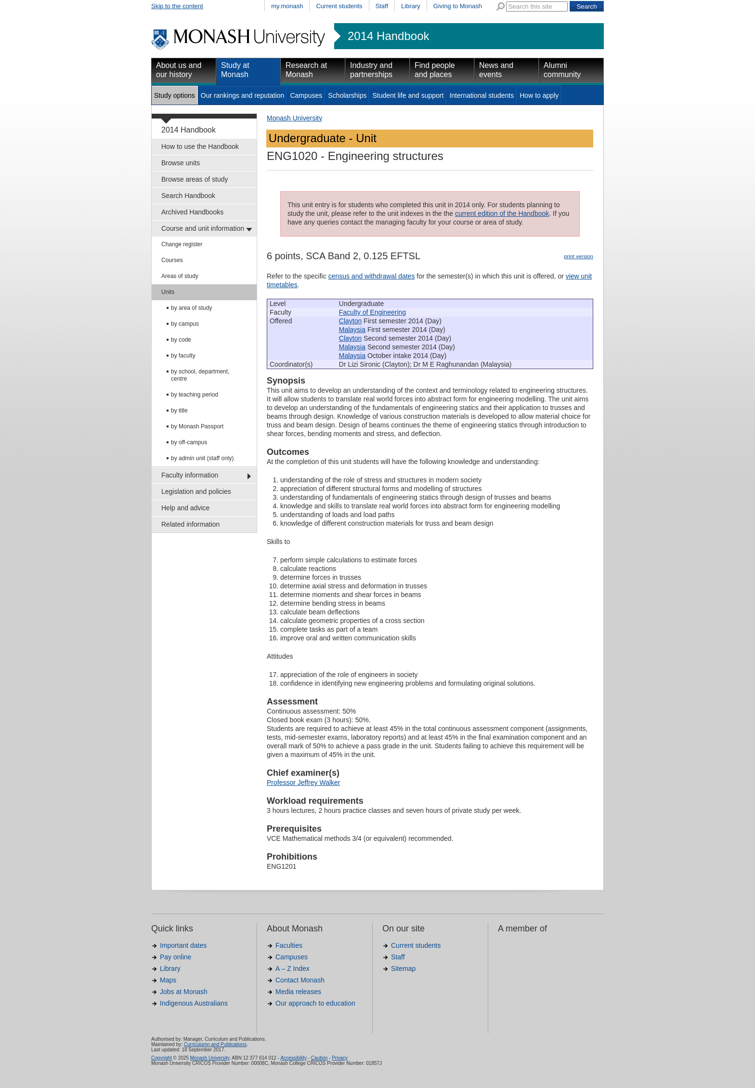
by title (179, 410)
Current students (339, 6)
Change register (181, 244)
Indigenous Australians (194, 1003)
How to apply (539, 95)
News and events (496, 70)
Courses (172, 260)
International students (481, 95)
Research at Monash (306, 70)
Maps (168, 980)
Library (410, 6)
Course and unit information (202, 228)
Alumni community (562, 70)
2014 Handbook (388, 36)
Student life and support (407, 95)
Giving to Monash (457, 6)
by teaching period (194, 394)
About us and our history (178, 70)
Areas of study (179, 276)
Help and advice (185, 508)
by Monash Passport (197, 426)
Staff (382, 6)
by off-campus (189, 442)
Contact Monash (300, 980)
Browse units (180, 163)
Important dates (183, 945)
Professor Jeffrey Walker (303, 782)
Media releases (298, 991)
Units (167, 292)
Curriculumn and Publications (215, 1044)
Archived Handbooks (192, 212)
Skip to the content (177, 6)
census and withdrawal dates (371, 276)
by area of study (191, 308)
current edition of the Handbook (502, 213)
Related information (190, 524)
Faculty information (189, 475)
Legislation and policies (196, 491)
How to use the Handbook (200, 146)
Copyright (161, 1058)
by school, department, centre (200, 375)
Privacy (340, 1058)
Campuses (306, 95)
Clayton (350, 321)
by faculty (183, 355)
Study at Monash (235, 70)
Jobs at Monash (184, 991)
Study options (174, 95)
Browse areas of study (194, 179)
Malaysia (352, 329)
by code (181, 339)
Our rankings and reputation (243, 95)
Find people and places (435, 70)
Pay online (175, 957)
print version (578, 256)
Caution (319, 1058)
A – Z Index (292, 968)
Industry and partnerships (371, 70)
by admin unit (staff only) (202, 458)
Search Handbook (188, 195)
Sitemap (403, 968)
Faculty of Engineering (372, 312)
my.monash (287, 6)
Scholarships (347, 95)
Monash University (294, 118)
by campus (185, 323)
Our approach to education (315, 1003)
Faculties (288, 945)
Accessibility (293, 1058)
